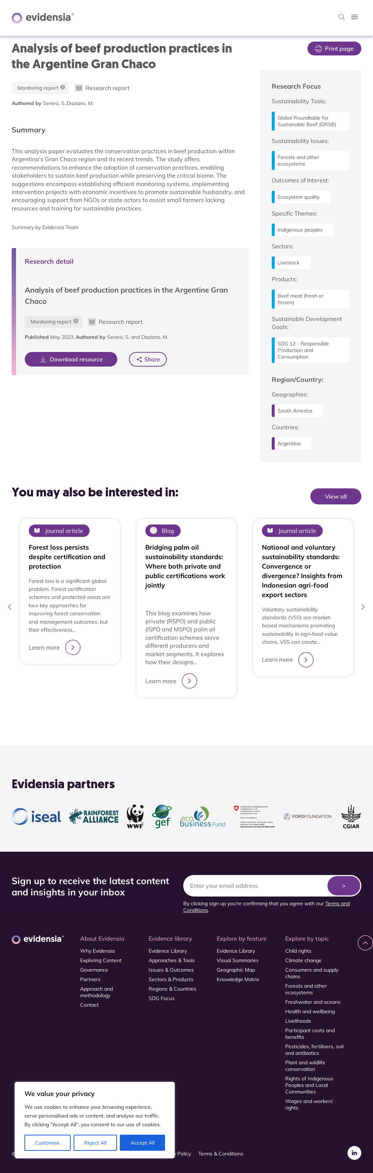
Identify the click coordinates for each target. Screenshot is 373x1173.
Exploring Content (101, 960)
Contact (89, 1005)
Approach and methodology (96, 992)
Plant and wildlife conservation (305, 1065)
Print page (334, 48)
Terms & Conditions (220, 1153)
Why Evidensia (97, 951)
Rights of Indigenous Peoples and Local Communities (309, 1085)
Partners (90, 979)
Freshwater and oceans (313, 1002)
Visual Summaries (238, 960)
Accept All (142, 1142)
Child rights (298, 951)
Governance (94, 970)
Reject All (95, 1142)
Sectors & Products (171, 979)
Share (152, 359)
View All (346, 511)
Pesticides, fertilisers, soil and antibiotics (314, 1049)
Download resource (71, 359)
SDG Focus (161, 998)
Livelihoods (298, 1021)
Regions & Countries (172, 989)
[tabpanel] (69, 608)
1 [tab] (183, 715)
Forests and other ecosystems (306, 989)
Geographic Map (236, 970)
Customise (47, 1142)
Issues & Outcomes (171, 970)
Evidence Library (168, 951)
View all (336, 496)
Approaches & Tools (172, 960)
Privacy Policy (175, 1153)
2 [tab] (190, 715)
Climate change (303, 960)
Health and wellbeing (310, 1011)
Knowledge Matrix (238, 979)
